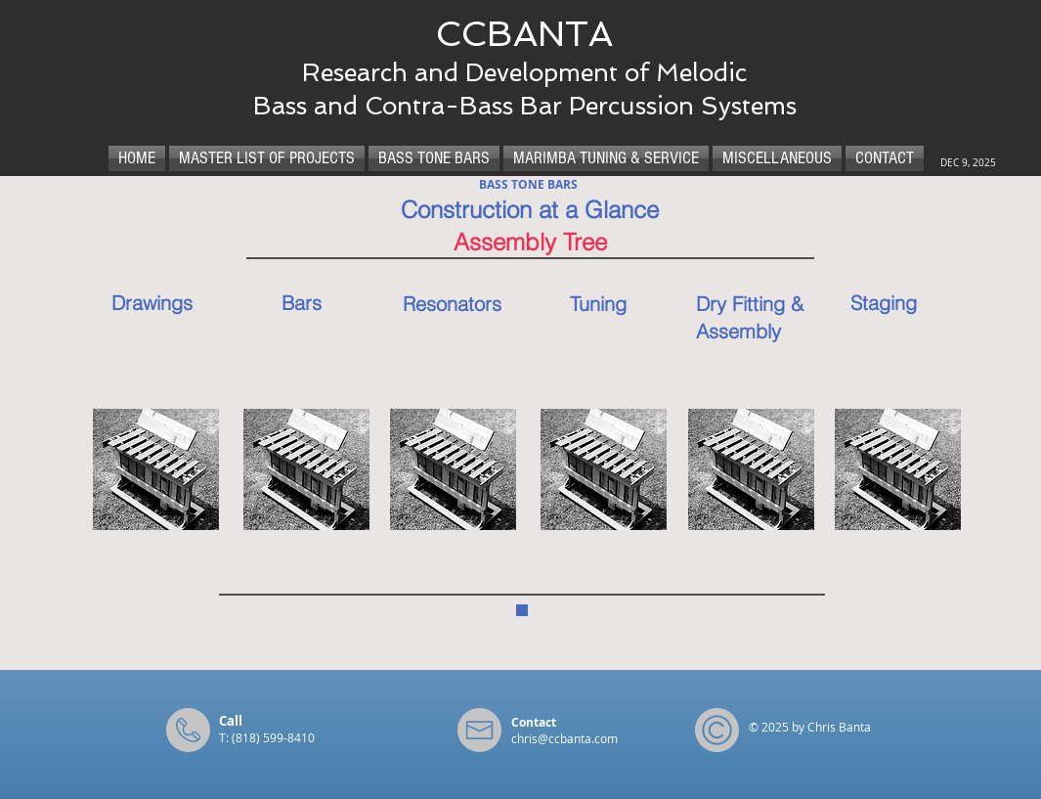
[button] (156, 469)
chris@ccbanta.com (564, 738)
